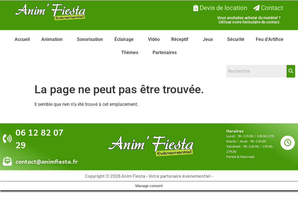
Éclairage (124, 39)
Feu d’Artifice (269, 39)
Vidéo (154, 39)
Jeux (208, 39)
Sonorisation (90, 39)
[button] (53, 39)
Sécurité (235, 39)
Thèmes (129, 52)
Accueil (22, 39)
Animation (52, 39)
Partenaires (165, 52)
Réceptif (179, 39)
